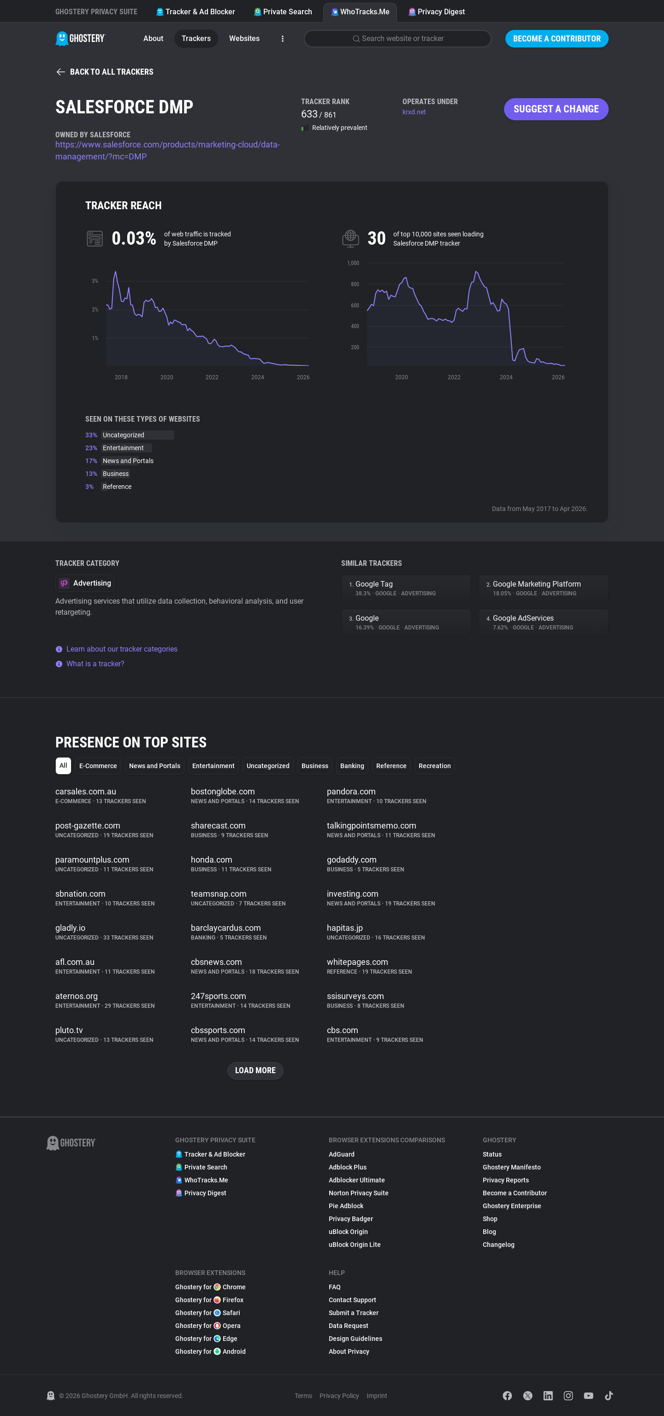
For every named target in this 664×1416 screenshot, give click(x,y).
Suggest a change (556, 109)
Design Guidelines (355, 1338)
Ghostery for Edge (206, 1338)
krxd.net (414, 112)
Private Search (283, 11)
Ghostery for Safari (207, 1312)
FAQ (335, 1287)
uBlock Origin (348, 1231)
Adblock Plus (348, 1167)
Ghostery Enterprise (512, 1206)
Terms (303, 1395)
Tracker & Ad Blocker (195, 11)
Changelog (499, 1244)
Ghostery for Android (210, 1351)
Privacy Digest (436, 11)
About (153, 38)
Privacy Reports (506, 1180)
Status (492, 1154)
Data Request (348, 1325)
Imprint (377, 1395)
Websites (244, 38)
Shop (490, 1218)
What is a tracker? (90, 663)
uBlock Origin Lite (355, 1244)
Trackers (196, 38)
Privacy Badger (351, 1218)
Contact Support (352, 1300)
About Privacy (349, 1351)
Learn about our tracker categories (116, 649)
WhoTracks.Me (360, 11)
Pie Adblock (346, 1206)
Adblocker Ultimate (357, 1180)
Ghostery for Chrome (210, 1287)
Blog (489, 1231)
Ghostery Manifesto (512, 1167)
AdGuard (342, 1154)
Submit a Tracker (354, 1312)
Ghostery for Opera (208, 1325)
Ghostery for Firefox (209, 1300)
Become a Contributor (557, 38)
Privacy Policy (339, 1395)
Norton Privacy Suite (359, 1193)
